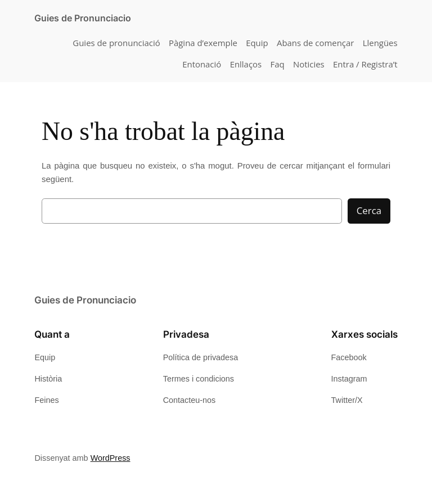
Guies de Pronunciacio (82, 18)
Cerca (369, 210)
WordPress (110, 457)
